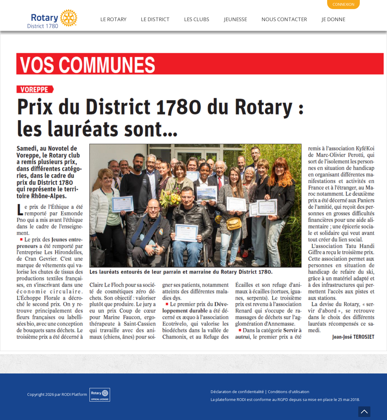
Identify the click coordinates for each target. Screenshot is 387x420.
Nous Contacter (284, 19)
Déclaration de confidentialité (237, 391)
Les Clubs (196, 19)
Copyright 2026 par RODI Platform (57, 394)
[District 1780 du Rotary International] (52, 19)
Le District (155, 19)
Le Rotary (113, 19)
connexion (343, 4)
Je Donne (333, 19)
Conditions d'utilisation (288, 391)
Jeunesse (235, 19)
